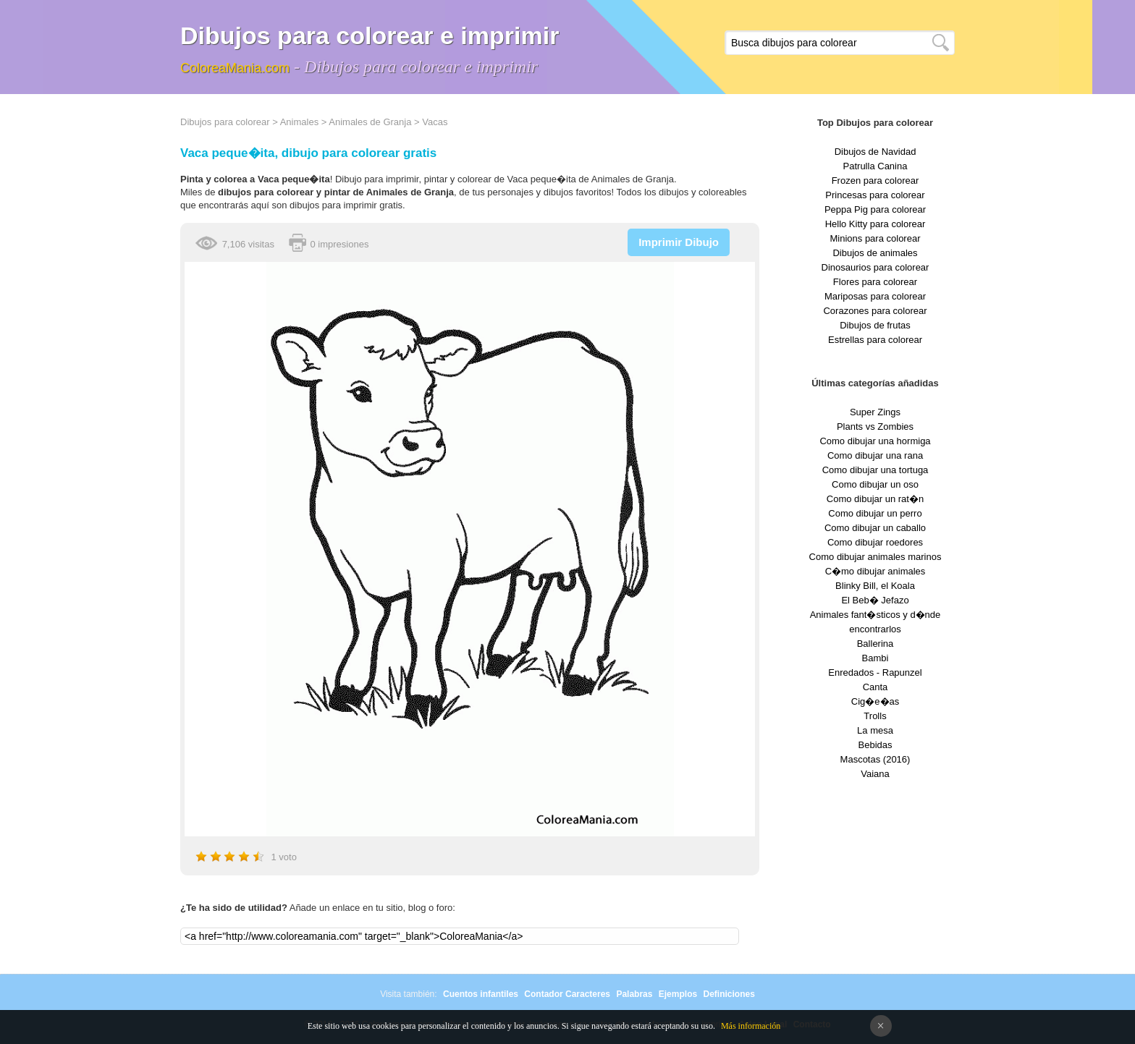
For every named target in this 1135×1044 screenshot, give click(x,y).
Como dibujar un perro (874, 513)
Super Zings (875, 412)
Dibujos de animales (874, 252)
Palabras (634, 994)
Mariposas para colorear (875, 296)
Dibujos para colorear (225, 121)
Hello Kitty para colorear (875, 223)
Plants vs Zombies (875, 426)
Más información (750, 1026)
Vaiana (875, 773)
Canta (875, 687)
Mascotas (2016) (875, 759)
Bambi (875, 658)
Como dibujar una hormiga (874, 441)
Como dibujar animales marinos (875, 556)
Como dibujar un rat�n (875, 498)
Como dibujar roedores (875, 542)
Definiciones (728, 994)
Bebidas (875, 744)
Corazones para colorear (875, 310)
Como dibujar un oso (875, 484)
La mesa (875, 730)
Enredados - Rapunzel (874, 672)
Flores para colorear (875, 281)
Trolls (875, 715)
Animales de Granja (370, 121)
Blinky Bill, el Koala (875, 585)
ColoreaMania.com (235, 68)
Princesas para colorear (874, 195)
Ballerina (875, 643)
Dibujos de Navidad (875, 151)
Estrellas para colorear (875, 339)
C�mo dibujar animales (875, 571)
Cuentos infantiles (480, 994)
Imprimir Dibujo (678, 242)
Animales (299, 121)
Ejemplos (678, 994)
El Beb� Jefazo (874, 600)
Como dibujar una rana (875, 455)
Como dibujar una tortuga (875, 469)
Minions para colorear (875, 238)
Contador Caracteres (567, 994)
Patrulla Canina (875, 166)
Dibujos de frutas (875, 325)
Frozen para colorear (875, 180)
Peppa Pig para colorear (875, 209)
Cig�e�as (875, 701)
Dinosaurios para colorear (875, 267)
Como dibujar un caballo (875, 527)
